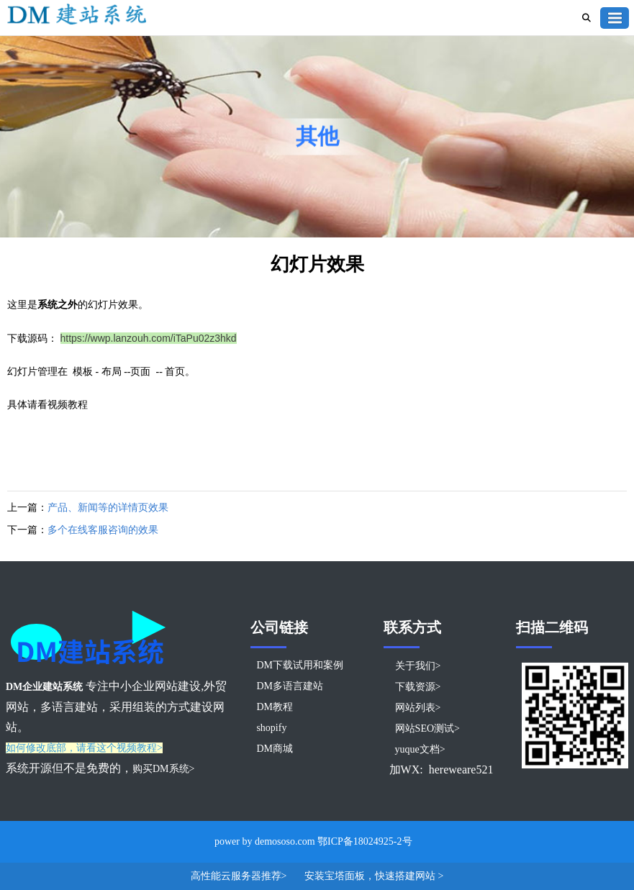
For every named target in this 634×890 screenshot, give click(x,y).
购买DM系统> (163, 768)
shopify (271, 727)
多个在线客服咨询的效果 (102, 530)
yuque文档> (420, 749)
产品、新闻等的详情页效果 (107, 507)
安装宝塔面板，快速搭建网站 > (373, 876)
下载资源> (418, 686)
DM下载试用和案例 (299, 665)
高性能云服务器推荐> (240, 876)
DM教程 (274, 706)
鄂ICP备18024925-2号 (364, 841)
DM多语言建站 (289, 686)
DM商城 (274, 748)
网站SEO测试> (427, 728)
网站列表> (418, 707)
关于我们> (418, 665)
